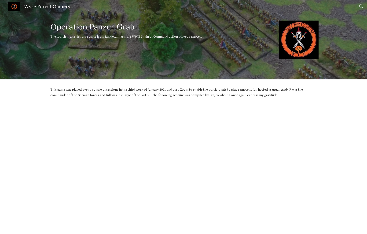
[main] (160, 31)
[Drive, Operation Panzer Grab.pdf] (183, 169)
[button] (361, 6)
